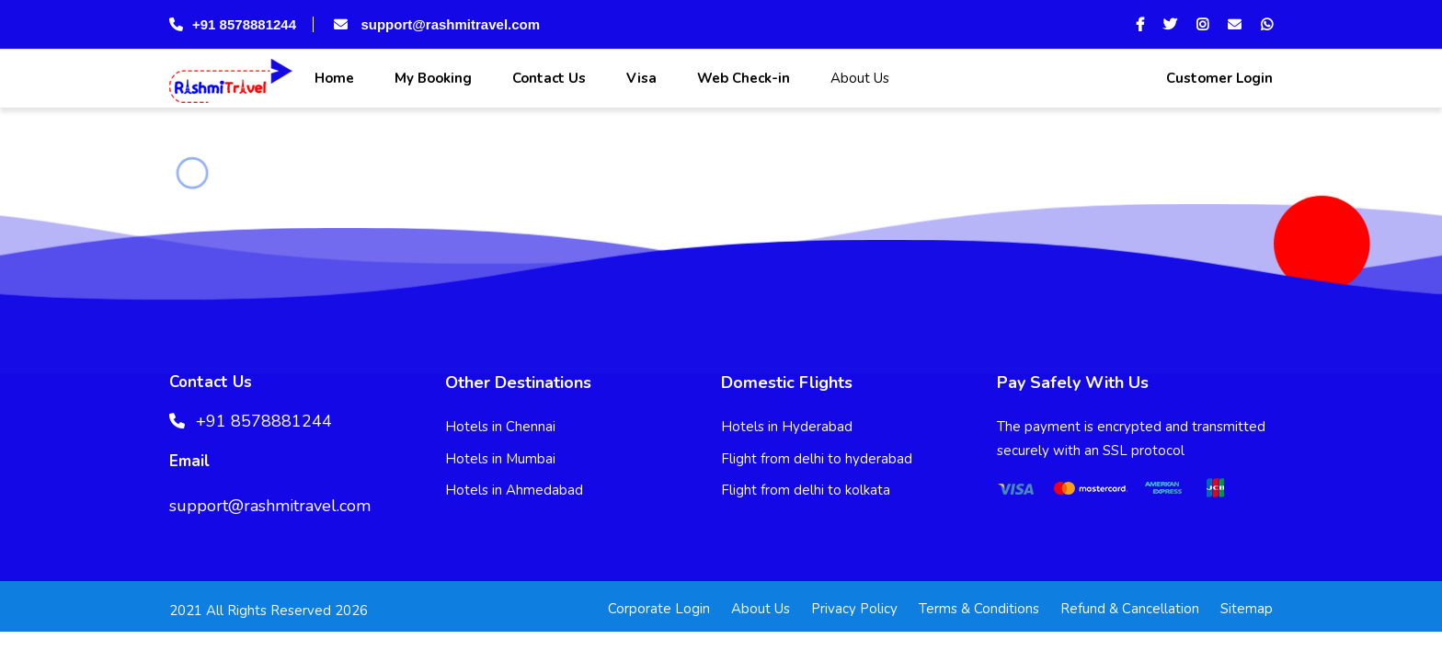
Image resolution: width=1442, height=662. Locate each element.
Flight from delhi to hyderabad (816, 459)
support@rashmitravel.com (435, 24)
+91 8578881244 (232, 24)
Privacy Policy (854, 608)
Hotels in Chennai (500, 426)
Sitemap (1246, 608)
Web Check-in (741, 78)
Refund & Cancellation (1129, 608)
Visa (640, 78)
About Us (858, 78)
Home (332, 78)
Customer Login (1217, 78)
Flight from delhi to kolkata (805, 490)
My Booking (431, 78)
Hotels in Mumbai (500, 459)
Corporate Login (659, 608)
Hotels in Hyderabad (787, 426)
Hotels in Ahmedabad (514, 490)
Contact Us (547, 78)
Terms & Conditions (979, 608)
